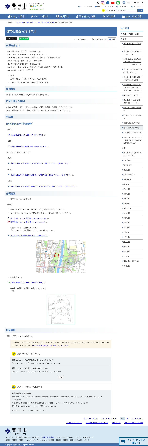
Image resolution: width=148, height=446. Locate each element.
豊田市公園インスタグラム (132, 45)
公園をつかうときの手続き (132, 116)
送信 (60, 377)
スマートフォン (137, 418)
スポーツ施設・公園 (42, 22)
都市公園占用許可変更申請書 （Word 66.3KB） (29, 146)
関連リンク (116, 423)
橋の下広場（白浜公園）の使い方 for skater (132, 101)
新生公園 (126, 247)
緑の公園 (126, 184)
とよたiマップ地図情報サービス (30, 236)
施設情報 (64, 16)
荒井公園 (126, 218)
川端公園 (126, 223)
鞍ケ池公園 (127, 165)
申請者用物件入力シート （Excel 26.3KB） (28, 283)
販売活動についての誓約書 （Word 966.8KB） (29, 218)
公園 (52, 22)
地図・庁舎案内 (48, 437)
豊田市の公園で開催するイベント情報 (132, 53)
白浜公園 (126, 237)
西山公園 (126, 170)
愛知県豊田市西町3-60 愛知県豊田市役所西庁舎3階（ (50, 403)
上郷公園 (126, 199)
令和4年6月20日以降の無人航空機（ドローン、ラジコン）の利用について (132, 62)
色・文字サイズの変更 (105, 6)
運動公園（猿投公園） (131, 261)
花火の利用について (130, 95)
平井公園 (126, 189)
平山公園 (126, 256)
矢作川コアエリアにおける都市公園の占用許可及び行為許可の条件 (132, 140)
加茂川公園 (127, 208)
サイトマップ (123, 6)
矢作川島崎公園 (129, 175)
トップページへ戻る (109, 418)
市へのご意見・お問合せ (133, 423)
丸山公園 (126, 213)
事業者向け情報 (87, 16)
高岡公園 (126, 266)
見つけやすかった (20, 371)
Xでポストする (11, 38)
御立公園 (126, 251)
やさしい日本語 (86, 6)
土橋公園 (126, 232)
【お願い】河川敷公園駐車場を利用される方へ (132, 78)
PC (127, 418)
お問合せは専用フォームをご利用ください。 (29, 410)
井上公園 (126, 242)
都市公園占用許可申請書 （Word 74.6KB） (28, 135)
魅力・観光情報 (133, 16)
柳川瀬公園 (127, 179)
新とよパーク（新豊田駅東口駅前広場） (132, 154)
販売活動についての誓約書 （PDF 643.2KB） (29, 222)
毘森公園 (126, 203)
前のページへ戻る (91, 418)
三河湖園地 (127, 160)
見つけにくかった (54, 371)
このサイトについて (74, 423)
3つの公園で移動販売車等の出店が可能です (132, 71)
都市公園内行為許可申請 (132, 132)
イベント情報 (41, 16)
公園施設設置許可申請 (131, 123)
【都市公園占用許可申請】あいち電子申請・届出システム (40, 163)
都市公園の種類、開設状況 (132, 109)
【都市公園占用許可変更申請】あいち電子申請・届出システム (42, 175)
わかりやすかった (20, 363)
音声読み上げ (138, 6)
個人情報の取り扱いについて (97, 423)
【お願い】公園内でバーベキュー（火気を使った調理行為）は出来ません (132, 87)
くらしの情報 (18, 16)
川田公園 (126, 227)
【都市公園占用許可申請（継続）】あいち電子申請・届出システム (43, 186)
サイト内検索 (110, 10)
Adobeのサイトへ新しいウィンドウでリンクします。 (50, 345)
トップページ (20, 22)
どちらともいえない (37, 363)
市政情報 (110, 16)
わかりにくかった (54, 363)
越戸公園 (126, 194)
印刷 (113, 39)
